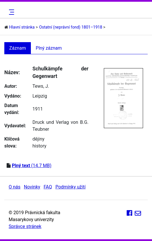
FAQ (48, 187)
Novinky (32, 187)
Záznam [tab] (17, 48)
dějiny (38, 139)
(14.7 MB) (31, 165)
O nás (14, 187)
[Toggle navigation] (10, 12)
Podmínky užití (70, 187)
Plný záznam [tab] (49, 48)
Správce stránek (25, 226)
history (39, 146)
